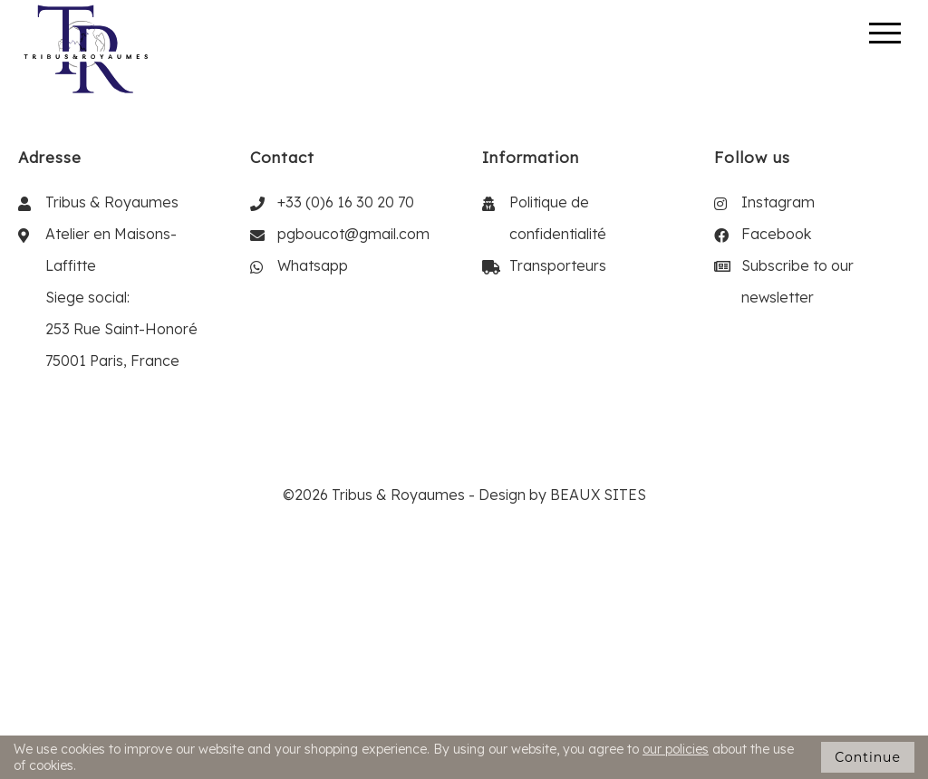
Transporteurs (557, 265)
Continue (868, 757)
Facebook (776, 234)
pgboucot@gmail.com (353, 234)
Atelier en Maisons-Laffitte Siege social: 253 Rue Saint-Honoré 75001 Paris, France (121, 297)
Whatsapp (312, 265)
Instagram (778, 202)
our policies (676, 749)
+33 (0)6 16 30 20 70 (345, 202)
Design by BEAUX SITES (562, 495)
